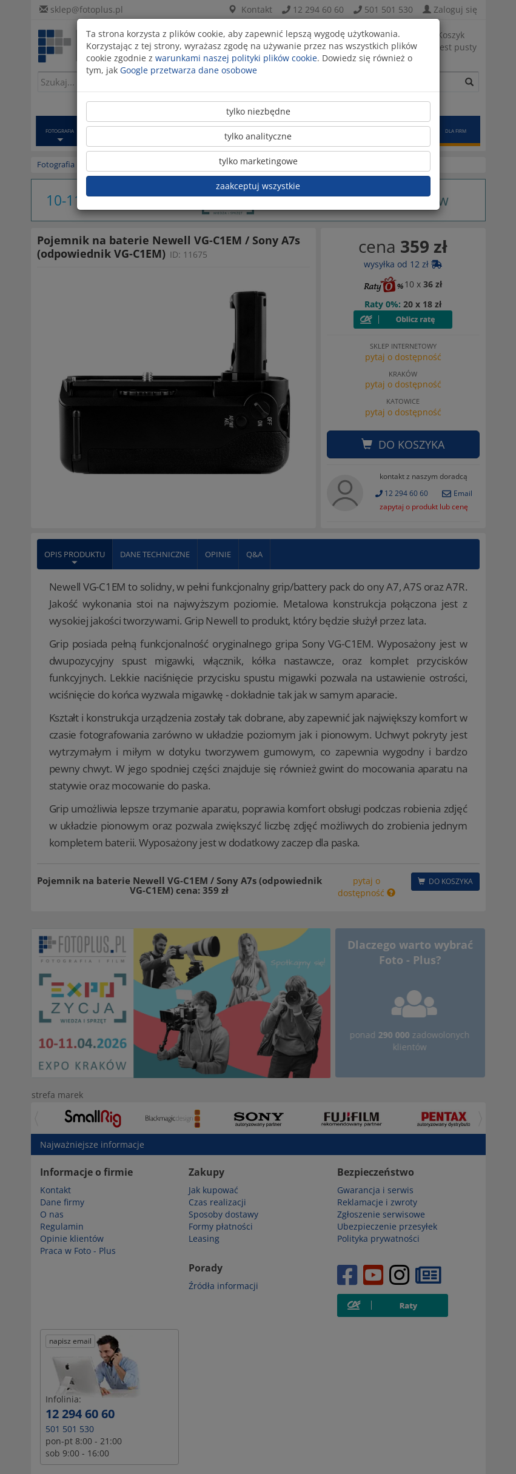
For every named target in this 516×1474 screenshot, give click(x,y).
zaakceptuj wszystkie (258, 186)
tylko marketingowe (258, 161)
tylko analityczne (258, 136)
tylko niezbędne (258, 111)
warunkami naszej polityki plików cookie (236, 58)
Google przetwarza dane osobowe (188, 70)
